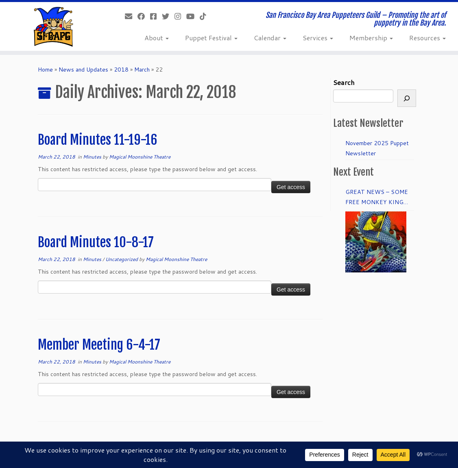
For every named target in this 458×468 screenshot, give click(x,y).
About (156, 37)
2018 (121, 69)
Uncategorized (122, 259)
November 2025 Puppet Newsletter (377, 148)
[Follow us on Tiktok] (206, 16)
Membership (371, 37)
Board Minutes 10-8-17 (96, 242)
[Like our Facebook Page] (143, 16)
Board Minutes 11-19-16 (97, 140)
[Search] (406, 98)
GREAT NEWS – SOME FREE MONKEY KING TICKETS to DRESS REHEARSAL (376, 197)
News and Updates (83, 69)
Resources (427, 37)
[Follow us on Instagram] (180, 16)
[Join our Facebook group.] (156, 16)
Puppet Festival (211, 37)
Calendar (270, 37)
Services (318, 37)
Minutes (93, 156)
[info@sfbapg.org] (131, 16)
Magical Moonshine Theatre (139, 156)
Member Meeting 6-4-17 (99, 345)
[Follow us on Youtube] (193, 16)
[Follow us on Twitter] (168, 16)
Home (45, 69)
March (142, 69)
